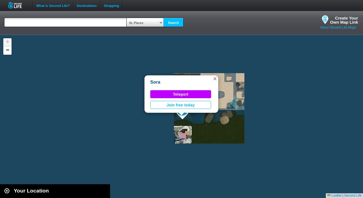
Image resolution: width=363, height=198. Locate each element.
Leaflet (334, 195)
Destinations (87, 5)
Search (173, 23)
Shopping (111, 5)
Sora (155, 82)
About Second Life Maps (338, 27)
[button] (215, 78)
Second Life (18, 5)
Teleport (181, 94)
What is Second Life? (53, 5)
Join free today (181, 105)
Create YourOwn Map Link (344, 20)
